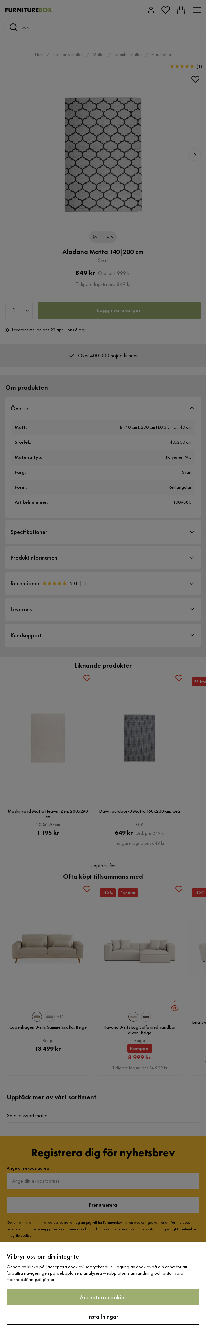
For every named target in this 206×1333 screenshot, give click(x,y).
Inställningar (102, 1316)
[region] (103, 1287)
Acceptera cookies (103, 1297)
